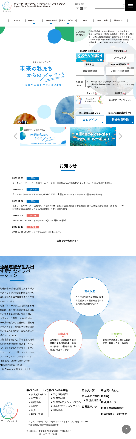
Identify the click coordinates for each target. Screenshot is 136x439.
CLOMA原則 (60, 398)
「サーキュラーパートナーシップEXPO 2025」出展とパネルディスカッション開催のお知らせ (57, 194)
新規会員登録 (93, 400)
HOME (17, 20)
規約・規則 (37, 414)
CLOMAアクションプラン (67, 402)
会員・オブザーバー (68, 20)
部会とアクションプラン (66, 406)
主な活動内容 (60, 394)
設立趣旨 (36, 398)
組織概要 (36, 402)
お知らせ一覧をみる (66, 240)
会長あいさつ (38, 394)
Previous (16, 136)
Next (119, 136)
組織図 (34, 406)
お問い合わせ (111, 390)
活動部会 (58, 410)
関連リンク (119, 20)
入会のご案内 (102, 20)
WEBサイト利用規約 (115, 414)
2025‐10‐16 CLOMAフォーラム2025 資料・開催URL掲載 (39, 220)
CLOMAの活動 (51, 20)
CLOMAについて (34, 20)
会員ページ (110, 402)
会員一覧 (90, 390)
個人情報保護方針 (114, 408)
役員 (33, 410)
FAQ (85, 20)
